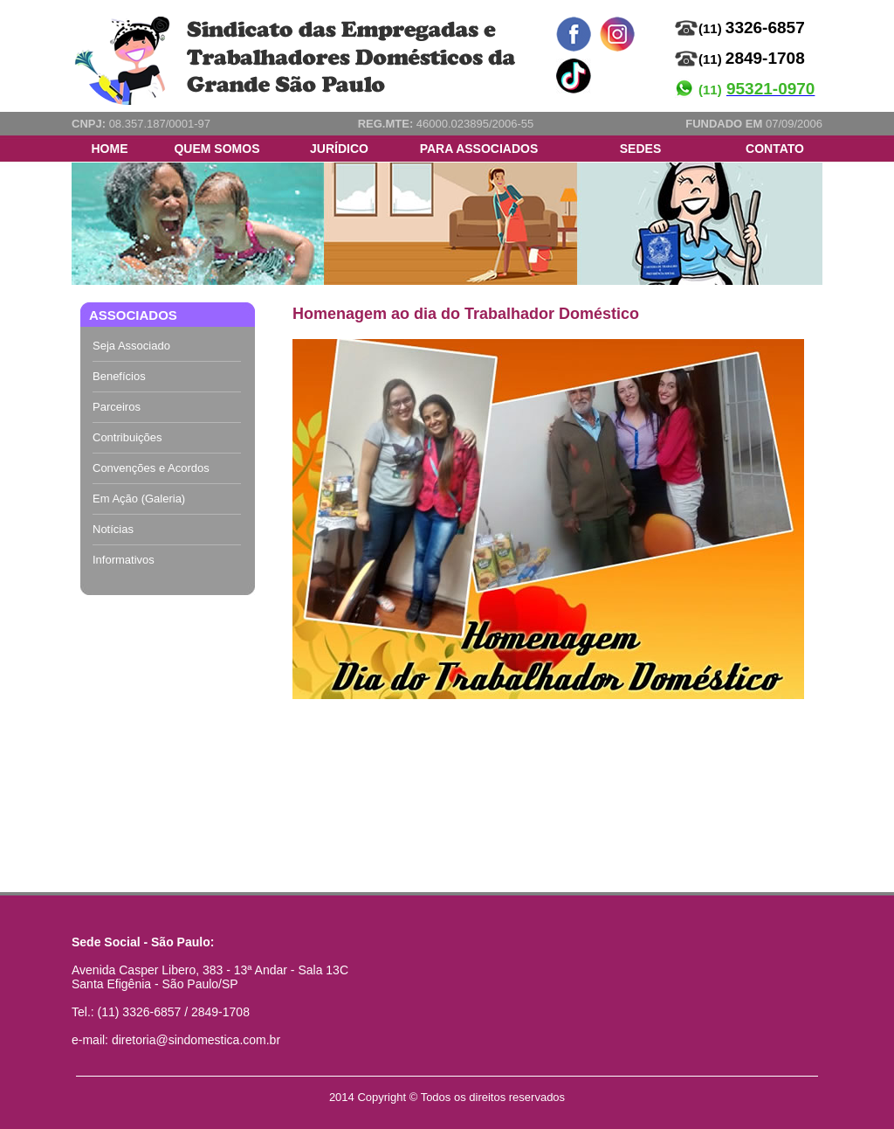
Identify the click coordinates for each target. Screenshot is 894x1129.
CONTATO (775, 149)
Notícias (113, 529)
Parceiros (117, 406)
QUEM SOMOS (216, 149)
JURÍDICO (339, 149)
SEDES (640, 149)
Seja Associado (131, 345)
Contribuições (127, 437)
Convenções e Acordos (151, 467)
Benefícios (119, 376)
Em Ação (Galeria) (139, 498)
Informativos (124, 559)
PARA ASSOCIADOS (479, 149)
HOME (110, 149)
